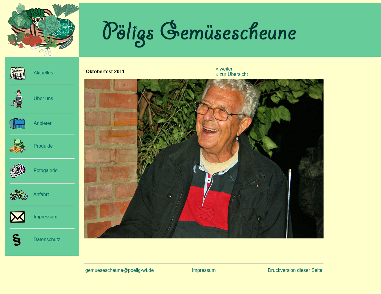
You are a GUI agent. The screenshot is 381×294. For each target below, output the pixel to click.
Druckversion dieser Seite (295, 270)
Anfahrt (41, 194)
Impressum (45, 216)
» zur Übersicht (232, 74)
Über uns (43, 98)
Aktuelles (43, 72)
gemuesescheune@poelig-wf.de (119, 270)
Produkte (43, 145)
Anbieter (42, 123)
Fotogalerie (45, 170)
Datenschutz (45, 239)
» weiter (224, 68)
